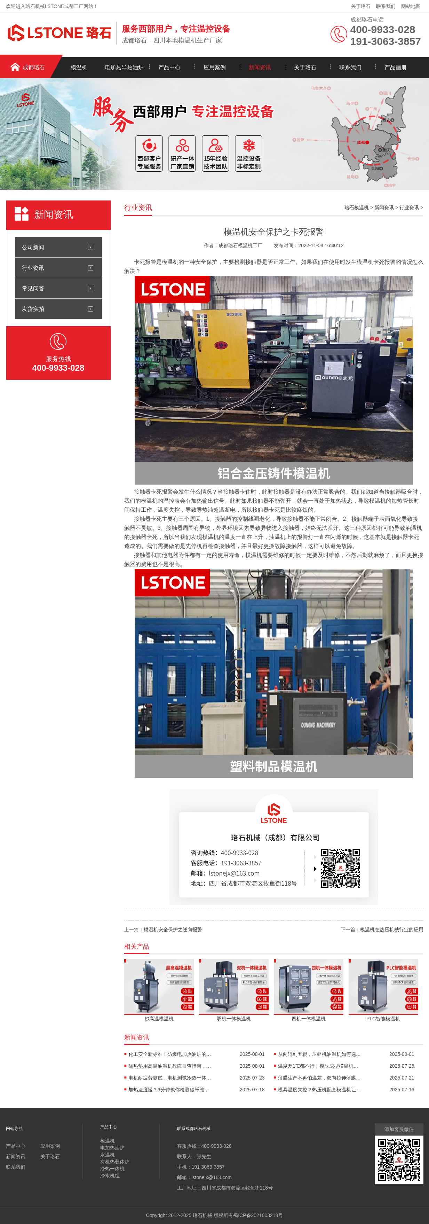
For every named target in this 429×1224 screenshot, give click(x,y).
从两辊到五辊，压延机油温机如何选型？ (320, 1054)
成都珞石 (34, 67)
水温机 (107, 1155)
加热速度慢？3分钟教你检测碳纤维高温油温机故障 (170, 1089)
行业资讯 (33, 268)
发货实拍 (33, 309)
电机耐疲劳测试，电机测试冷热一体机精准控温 (170, 1078)
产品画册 (395, 67)
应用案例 (215, 67)
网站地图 (411, 6)
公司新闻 (33, 247)
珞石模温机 (356, 207)
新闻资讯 (260, 67)
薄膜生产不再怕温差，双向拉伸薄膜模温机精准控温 (320, 1078)
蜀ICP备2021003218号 (258, 1215)
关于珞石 (361, 6)
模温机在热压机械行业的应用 (391, 929)
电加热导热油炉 (124, 67)
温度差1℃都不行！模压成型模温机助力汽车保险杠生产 (320, 1066)
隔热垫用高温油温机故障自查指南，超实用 (170, 1066)
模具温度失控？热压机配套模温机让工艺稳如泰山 (320, 1089)
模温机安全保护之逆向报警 (173, 929)
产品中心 (169, 67)
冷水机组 (110, 1175)
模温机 (79, 67)
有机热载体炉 (114, 1161)
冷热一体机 (112, 1168)
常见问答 (33, 288)
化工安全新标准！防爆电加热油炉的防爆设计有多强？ (170, 1054)
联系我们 (386, 6)
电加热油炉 (112, 1148)
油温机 (413, 528)
